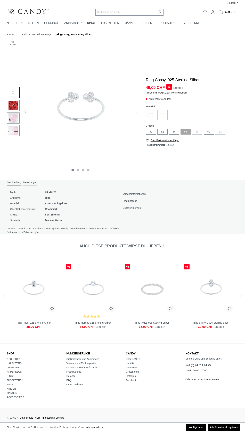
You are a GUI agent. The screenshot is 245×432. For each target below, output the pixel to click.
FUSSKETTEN (15, 380)
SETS (10, 384)
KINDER (11, 388)
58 (197, 131)
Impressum (48, 417)
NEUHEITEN (14, 359)
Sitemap (60, 417)
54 (174, 131)
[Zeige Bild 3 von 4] (83, 170)
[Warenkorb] (227, 12)
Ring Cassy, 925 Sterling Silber (73, 34)
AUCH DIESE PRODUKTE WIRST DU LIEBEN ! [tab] (121, 246)
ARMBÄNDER (14, 371)
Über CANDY (133, 359)
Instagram (131, 376)
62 (220, 131)
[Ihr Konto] (213, 12)
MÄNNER (12, 393)
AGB (37, 417)
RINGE (10, 376)
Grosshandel (132, 371)
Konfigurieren (196, 427)
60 (208, 131)
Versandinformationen (134, 194)
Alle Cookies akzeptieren (224, 427)
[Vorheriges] (25, 111)
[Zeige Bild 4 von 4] (88, 170)
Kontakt (130, 363)
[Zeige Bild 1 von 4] (72, 170)
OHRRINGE (13, 367)
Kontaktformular (211, 379)
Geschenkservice (131, 207)
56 (185, 131)
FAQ (68, 380)
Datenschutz (26, 417)
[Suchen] (160, 12)
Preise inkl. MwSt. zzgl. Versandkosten (166, 92)
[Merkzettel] (205, 12)
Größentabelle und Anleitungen (82, 359)
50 (151, 131)
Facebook (131, 380)
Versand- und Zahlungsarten (81, 363)
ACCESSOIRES (15, 397)
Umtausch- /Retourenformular (82, 367)
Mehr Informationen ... (95, 427)
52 (162, 131)
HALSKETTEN (14, 363)
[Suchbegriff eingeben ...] (125, 12)
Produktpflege (129, 201)
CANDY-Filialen (74, 384)
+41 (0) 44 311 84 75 (198, 365)
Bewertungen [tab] (30, 182)
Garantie (71, 376)
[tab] (14, 182)
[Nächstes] (136, 111)
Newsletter (131, 367)
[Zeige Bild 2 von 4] (78, 170)
